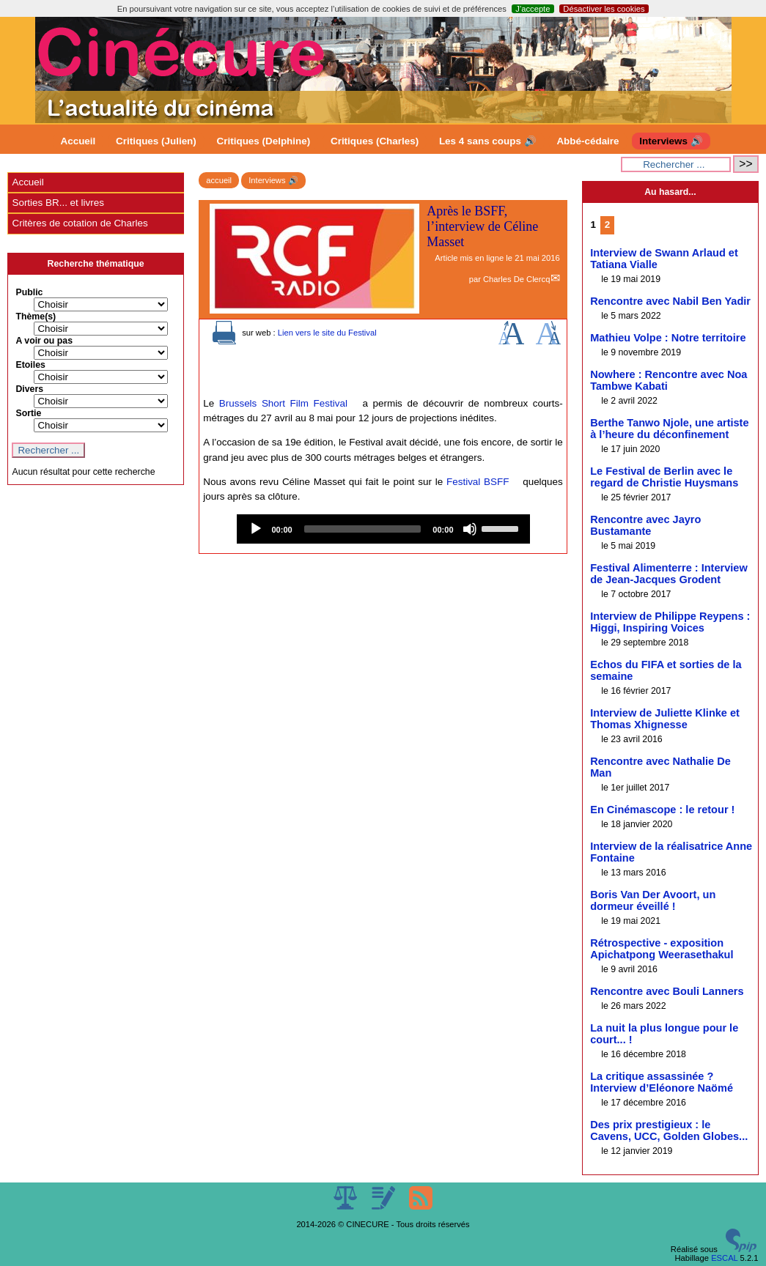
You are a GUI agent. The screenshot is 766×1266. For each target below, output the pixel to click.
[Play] (255, 529)
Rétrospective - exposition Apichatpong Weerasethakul (661, 948)
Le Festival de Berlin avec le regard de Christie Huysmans (664, 477)
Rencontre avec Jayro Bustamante (645, 525)
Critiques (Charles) (375, 141)
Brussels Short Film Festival (283, 403)
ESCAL (724, 1258)
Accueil (78, 141)
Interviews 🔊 (670, 141)
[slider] (362, 529)
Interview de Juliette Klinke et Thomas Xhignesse (665, 718)
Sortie (28, 413)
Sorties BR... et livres (57, 202)
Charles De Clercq (516, 279)
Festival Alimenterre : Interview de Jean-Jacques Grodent (669, 573)
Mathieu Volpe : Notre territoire (667, 338)
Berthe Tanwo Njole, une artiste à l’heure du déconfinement (669, 428)
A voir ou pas (44, 341)
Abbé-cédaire (587, 141)
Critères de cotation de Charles (79, 223)
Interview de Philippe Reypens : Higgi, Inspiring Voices (670, 622)
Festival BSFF (477, 481)
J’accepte (532, 8)
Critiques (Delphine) (264, 141)
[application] (383, 529)
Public (29, 292)
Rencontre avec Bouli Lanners (666, 991)
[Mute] (470, 529)
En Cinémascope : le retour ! (662, 809)
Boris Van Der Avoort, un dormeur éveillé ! (652, 900)
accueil (219, 180)
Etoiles (30, 365)
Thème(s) (35, 316)
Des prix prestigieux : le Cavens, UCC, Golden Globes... (669, 1130)
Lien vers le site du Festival (327, 332)
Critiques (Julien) (156, 141)
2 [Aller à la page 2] (607, 224)
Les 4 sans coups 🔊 (488, 141)
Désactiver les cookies (603, 8)
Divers (29, 389)
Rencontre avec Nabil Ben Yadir (670, 301)
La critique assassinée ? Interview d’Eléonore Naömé (661, 1082)
